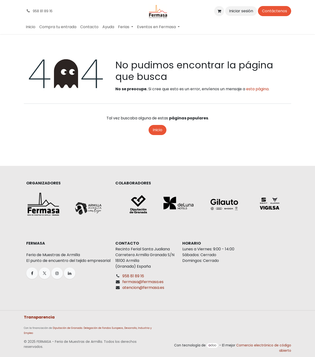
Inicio (157, 130)
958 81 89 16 (133, 276)
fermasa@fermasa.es (143, 282)
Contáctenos (274, 11)
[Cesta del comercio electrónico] (219, 11)
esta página (257, 89)
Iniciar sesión (241, 11)
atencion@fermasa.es (143, 287)
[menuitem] (30, 27)
